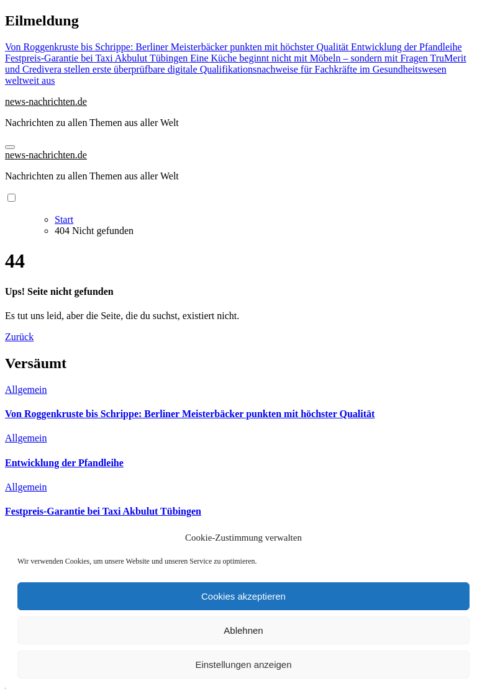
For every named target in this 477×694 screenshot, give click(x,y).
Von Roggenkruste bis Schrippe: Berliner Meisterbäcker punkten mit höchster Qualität (190, 413)
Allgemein (26, 389)
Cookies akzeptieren (243, 596)
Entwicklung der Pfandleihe (64, 462)
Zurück (19, 336)
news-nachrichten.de (46, 101)
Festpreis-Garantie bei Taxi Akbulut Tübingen (103, 511)
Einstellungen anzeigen (243, 664)
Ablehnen (243, 630)
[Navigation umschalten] (10, 147)
